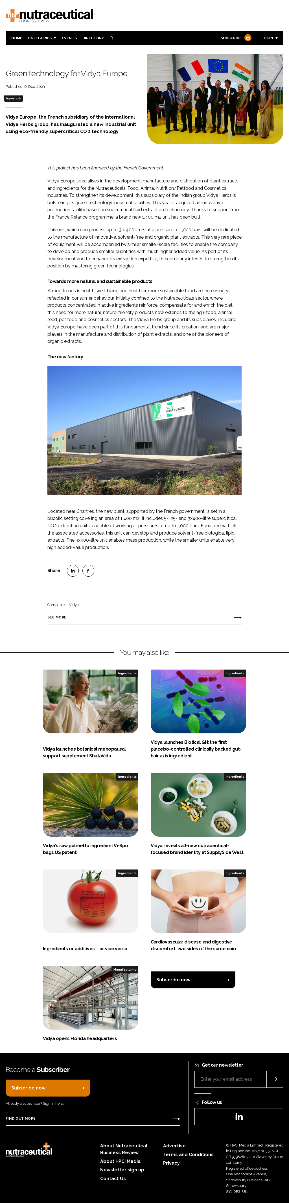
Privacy (171, 1163)
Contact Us (113, 1178)
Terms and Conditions (188, 1154)
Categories (40, 38)
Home (16, 38)
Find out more (21, 1119)
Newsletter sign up (122, 1170)
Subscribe (235, 38)
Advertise (174, 1145)
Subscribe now (173, 979)
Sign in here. (53, 1103)
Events (69, 38)
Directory (93, 38)
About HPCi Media (120, 1161)
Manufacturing (125, 969)
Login (267, 38)
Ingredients (13, 98)
